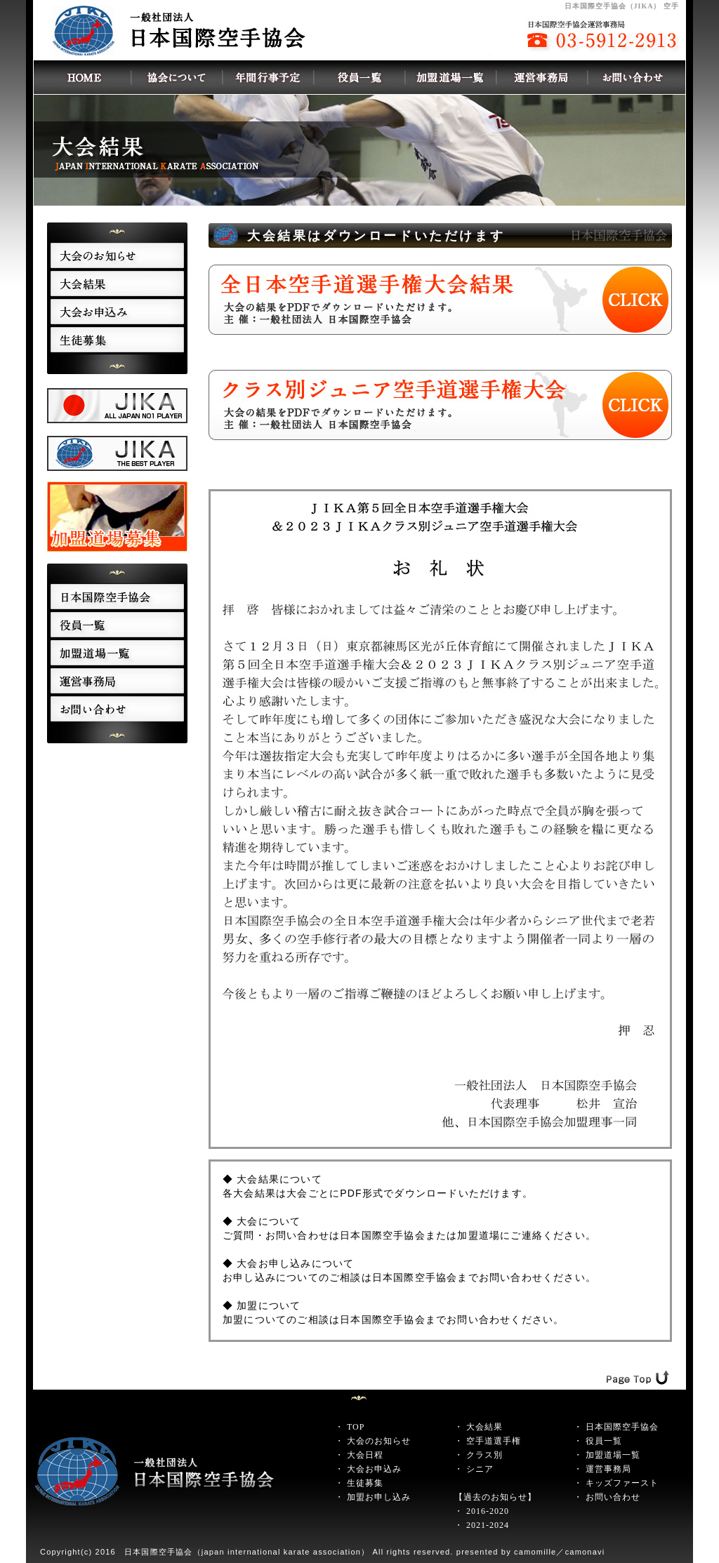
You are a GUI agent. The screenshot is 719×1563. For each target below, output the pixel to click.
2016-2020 (487, 1511)
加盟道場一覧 (613, 1455)
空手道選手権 (493, 1441)
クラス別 (484, 1455)
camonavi (585, 1552)
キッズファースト (622, 1483)
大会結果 (484, 1427)
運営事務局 (608, 1469)
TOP (355, 1427)
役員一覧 (604, 1441)
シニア (480, 1469)
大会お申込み (374, 1469)
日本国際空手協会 (622, 1427)
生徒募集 (365, 1483)
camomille (535, 1552)
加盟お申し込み (379, 1497)
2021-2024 (487, 1525)
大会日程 (365, 1455)
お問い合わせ (613, 1497)
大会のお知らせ (379, 1441)
